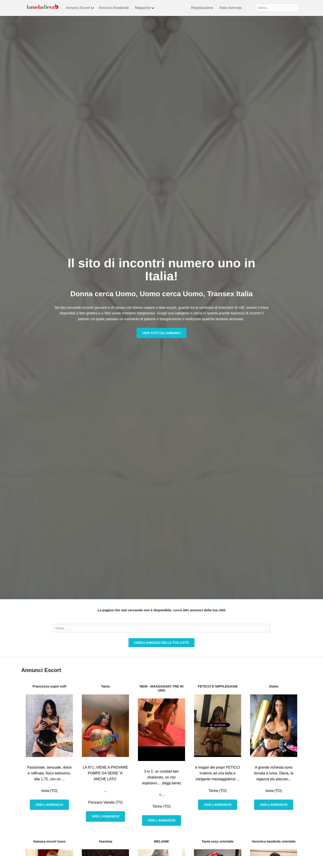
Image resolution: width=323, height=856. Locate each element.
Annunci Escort (80, 8)
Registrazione (202, 8)
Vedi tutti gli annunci (161, 333)
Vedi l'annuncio (49, 804)
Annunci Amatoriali (114, 8)
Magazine (145, 8)
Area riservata (230, 8)
